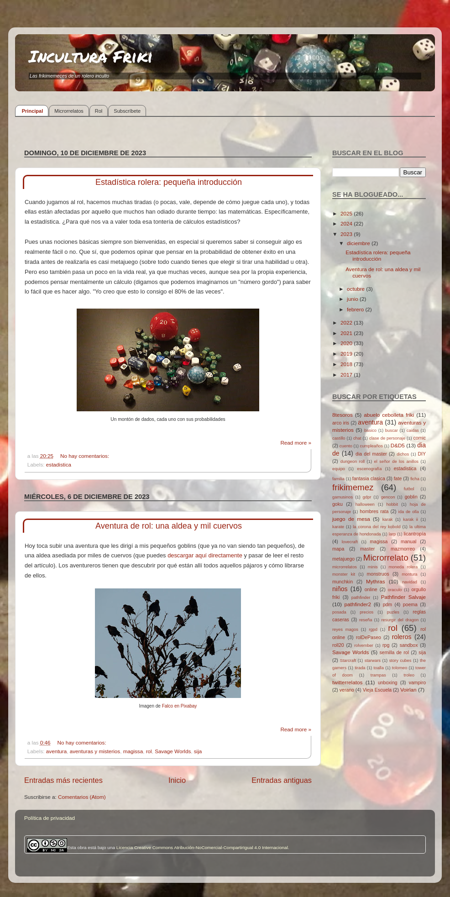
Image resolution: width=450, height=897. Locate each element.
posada (339, 612)
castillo (338, 438)
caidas (413, 430)
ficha (414, 479)
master (367, 548)
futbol (409, 489)
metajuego (343, 558)
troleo (408, 675)
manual (409, 541)
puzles (393, 612)
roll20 (338, 645)
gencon (388, 497)
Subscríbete (127, 111)
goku (337, 504)
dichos (403, 454)
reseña (365, 620)
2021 (347, 333)
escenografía (369, 469)
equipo (338, 469)
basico (370, 430)
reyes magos (345, 629)
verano (347, 689)
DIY (422, 453)
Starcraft (348, 660)
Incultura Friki (91, 56)
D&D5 (398, 445)
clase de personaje (387, 438)
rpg (385, 645)
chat (357, 438)
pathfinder (361, 597)
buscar (391, 430)
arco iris (340, 422)
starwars (373, 660)
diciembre (359, 243)
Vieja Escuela (377, 689)
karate (338, 527)
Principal (32, 111)
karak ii (410, 519)
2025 (347, 213)
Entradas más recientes (63, 780)
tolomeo (399, 668)
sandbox (409, 645)
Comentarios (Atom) (82, 797)
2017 (347, 375)
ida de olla (408, 511)
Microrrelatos (69, 111)
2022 (347, 322)
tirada (360, 668)
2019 (347, 354)
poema (410, 604)
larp (392, 534)
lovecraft (350, 542)
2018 (347, 364)
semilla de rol (394, 652)
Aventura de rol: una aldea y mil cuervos (168, 525)
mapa (338, 548)
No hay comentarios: (85, 456)
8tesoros (342, 415)
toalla (379, 668)
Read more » (295, 443)
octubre (356, 289)
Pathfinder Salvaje (403, 597)
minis (373, 567)
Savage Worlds (173, 751)
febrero (356, 309)
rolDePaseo (368, 637)
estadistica (58, 464)
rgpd (373, 629)
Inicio (177, 780)
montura (409, 574)
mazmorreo (403, 548)
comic (419, 438)
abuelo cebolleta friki (389, 415)
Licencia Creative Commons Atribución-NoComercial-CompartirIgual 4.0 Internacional (202, 847)
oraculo (395, 590)
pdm (387, 604)
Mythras (375, 581)
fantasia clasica (368, 478)
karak (387, 519)
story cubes (400, 660)
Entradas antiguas (281, 780)
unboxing (388, 682)
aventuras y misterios (95, 751)
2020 (347, 343)
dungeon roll (352, 461)
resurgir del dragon (400, 620)
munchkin (342, 581)
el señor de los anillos (396, 461)
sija (198, 751)
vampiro (417, 682)
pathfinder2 (357, 604)
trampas (378, 675)
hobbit (392, 504)
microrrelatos (344, 567)
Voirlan (408, 689)
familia (338, 479)
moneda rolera (403, 567)
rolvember (363, 645)
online (371, 589)
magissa (133, 751)
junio (353, 299)
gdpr (367, 497)
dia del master (371, 453)
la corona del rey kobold (376, 527)
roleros (402, 636)
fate (398, 478)
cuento (346, 446)
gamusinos (342, 497)
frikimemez (352, 487)
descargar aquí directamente (204, 555)
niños (340, 589)
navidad (409, 582)
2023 (347, 234)
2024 (347, 223)
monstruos (378, 574)
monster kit (343, 574)
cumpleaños (371, 446)
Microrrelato (385, 557)
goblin (411, 496)
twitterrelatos (347, 682)
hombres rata (374, 511)
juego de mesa (351, 519)
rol (149, 751)
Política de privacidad (49, 818)
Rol (99, 111)
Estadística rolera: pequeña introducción (168, 182)
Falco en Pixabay (179, 705)
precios (366, 612)
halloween (365, 504)
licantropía (414, 533)
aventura (56, 751)
